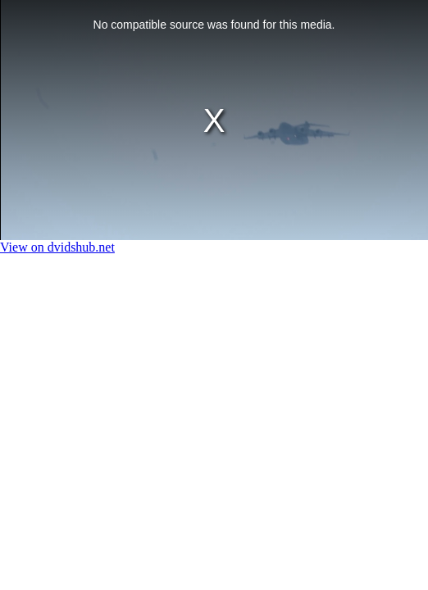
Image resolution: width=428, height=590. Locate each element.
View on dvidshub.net (57, 247)
